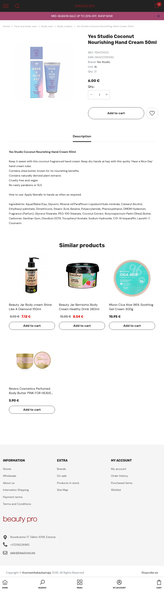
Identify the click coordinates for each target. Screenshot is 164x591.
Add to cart (116, 113)
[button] (42, 584)
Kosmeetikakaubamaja (36, 572)
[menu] (6, 6)
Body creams (64, 26)
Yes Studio (103, 62)
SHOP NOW (105, 16)
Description (82, 136)
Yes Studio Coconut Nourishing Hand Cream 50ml (105, 26)
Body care (47, 26)
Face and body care (25, 26)
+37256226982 (19, 544)
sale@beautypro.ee (22, 552)
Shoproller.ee (149, 572)
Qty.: (91, 87)
